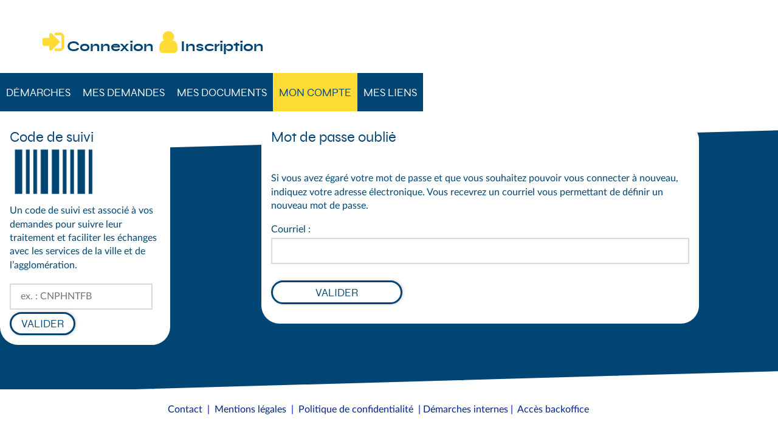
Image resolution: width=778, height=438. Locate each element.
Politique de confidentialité (355, 409)
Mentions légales (250, 409)
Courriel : (291, 229)
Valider (42, 324)
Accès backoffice (553, 409)
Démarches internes (465, 409)
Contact (185, 409)
